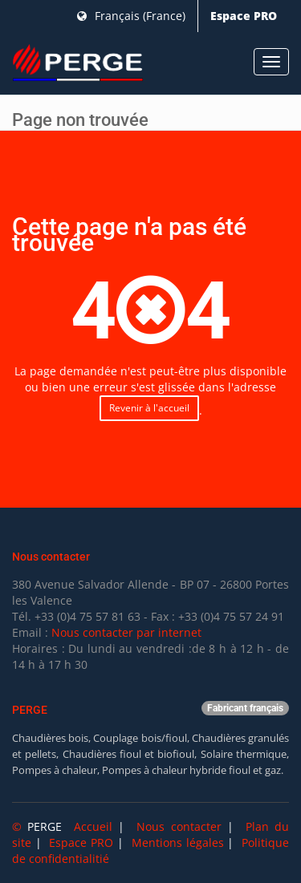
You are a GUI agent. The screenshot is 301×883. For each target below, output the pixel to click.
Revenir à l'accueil (149, 408)
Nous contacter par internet (126, 632)
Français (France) (131, 15)
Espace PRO (243, 15)
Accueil (93, 826)
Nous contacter (178, 826)
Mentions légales (178, 842)
